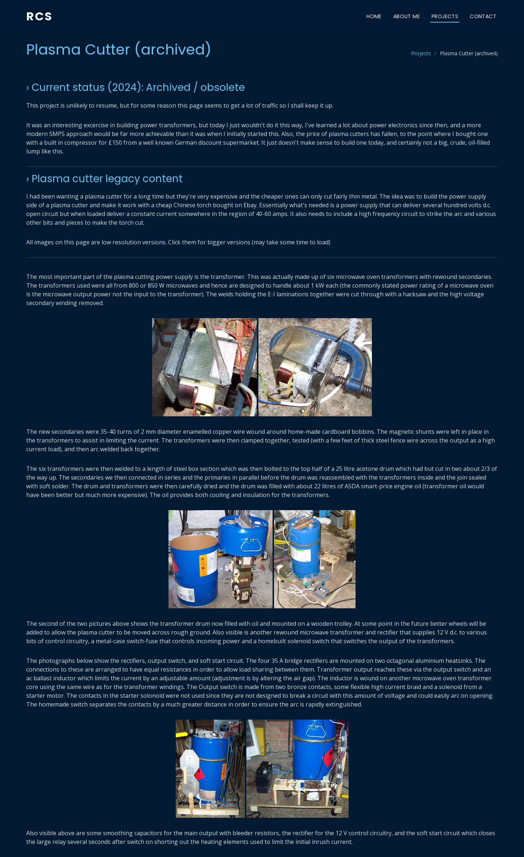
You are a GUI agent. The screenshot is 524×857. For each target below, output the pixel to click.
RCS (39, 16)
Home (374, 16)
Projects (445, 16)
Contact (483, 16)
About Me (406, 16)
